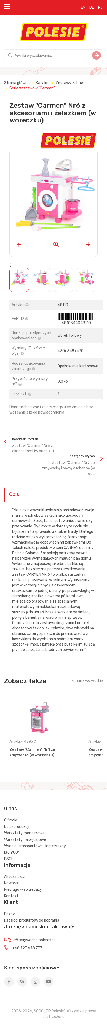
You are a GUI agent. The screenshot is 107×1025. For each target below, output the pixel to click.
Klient (11, 902)
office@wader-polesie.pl (34, 940)
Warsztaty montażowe (24, 833)
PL (100, 7)
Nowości (11, 883)
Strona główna (17, 83)
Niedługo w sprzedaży (23, 889)
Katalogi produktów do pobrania (31, 920)
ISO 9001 (11, 852)
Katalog (42, 83)
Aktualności (14, 876)
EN (83, 7)
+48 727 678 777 (27, 948)
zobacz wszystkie (87, 681)
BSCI (8, 859)
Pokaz (9, 914)
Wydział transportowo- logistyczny (35, 846)
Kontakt (11, 896)
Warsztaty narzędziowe (25, 839)
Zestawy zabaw (70, 83)
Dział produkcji (16, 826)
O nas (10, 809)
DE (91, 7)
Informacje (17, 865)
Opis (14, 494)
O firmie (10, 820)
